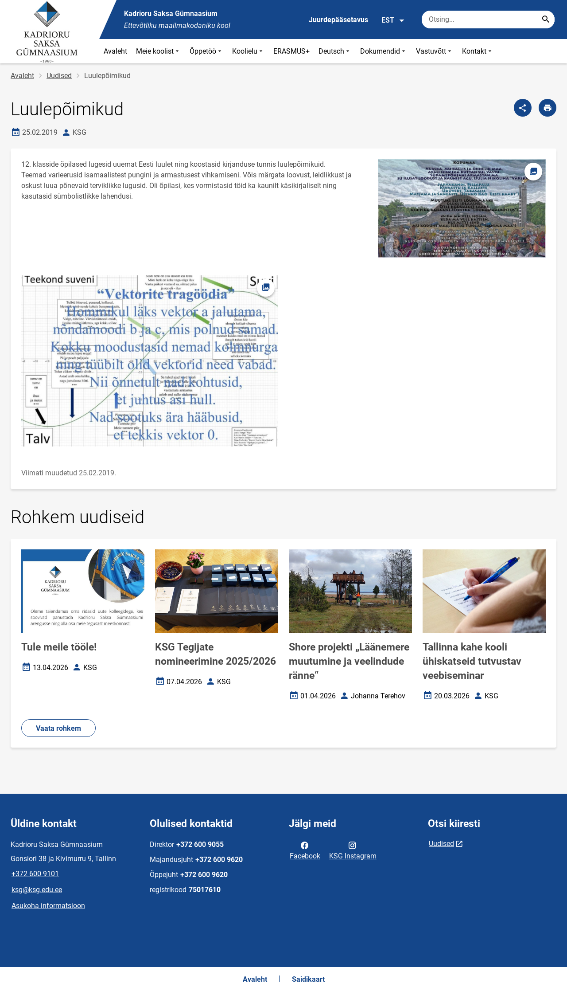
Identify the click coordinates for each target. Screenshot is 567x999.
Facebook (305, 850)
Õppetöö (206, 51)
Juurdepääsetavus (338, 20)
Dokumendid (383, 51)
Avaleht (115, 51)
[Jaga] (523, 108)
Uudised (59, 75)
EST (393, 20)
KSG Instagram (353, 850)
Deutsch (334, 51)
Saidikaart (308, 979)
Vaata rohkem (58, 728)
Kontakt (477, 51)
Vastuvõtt (434, 51)
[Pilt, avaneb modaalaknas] (149, 361)
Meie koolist (158, 51)
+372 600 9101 (35, 874)
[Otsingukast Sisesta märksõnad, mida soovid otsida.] (488, 19)
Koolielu (248, 51)
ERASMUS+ (291, 51)
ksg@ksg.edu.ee (37, 889)
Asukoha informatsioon (48, 905)
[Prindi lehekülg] (547, 108)
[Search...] (545, 19)
